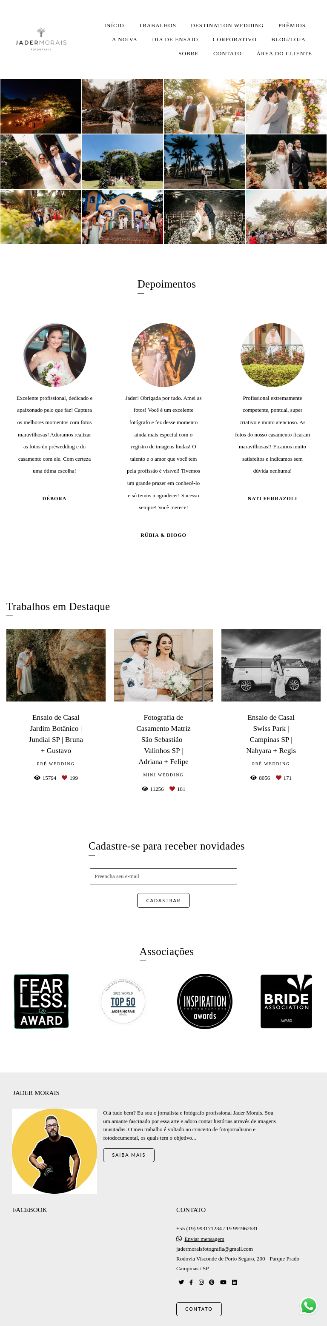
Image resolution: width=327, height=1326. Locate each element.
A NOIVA (125, 39)
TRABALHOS (157, 25)
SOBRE (188, 53)
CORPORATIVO (235, 39)
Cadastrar (163, 900)
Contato (199, 1304)
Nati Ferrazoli (273, 499)
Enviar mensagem (204, 1234)
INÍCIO (114, 25)
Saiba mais (129, 1150)
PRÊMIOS (292, 25)
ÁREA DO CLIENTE (284, 53)
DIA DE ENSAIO (175, 39)
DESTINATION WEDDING (227, 25)
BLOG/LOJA (288, 39)
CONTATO (227, 53)
